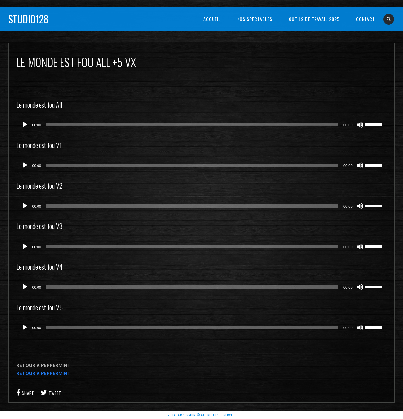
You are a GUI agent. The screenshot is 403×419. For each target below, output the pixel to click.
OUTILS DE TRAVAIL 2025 (314, 18)
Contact (365, 18)
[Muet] (360, 124)
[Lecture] (25, 124)
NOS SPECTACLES (254, 18)
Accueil (212, 18)
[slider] (192, 124)
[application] (201, 124)
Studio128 (28, 19)
